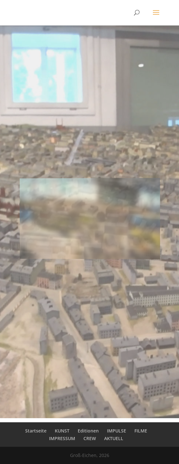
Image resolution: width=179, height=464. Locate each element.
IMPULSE (116, 431)
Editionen (88, 431)
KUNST (62, 431)
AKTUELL (113, 438)
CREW (89, 438)
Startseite (36, 431)
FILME (140, 431)
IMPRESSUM (62, 438)
